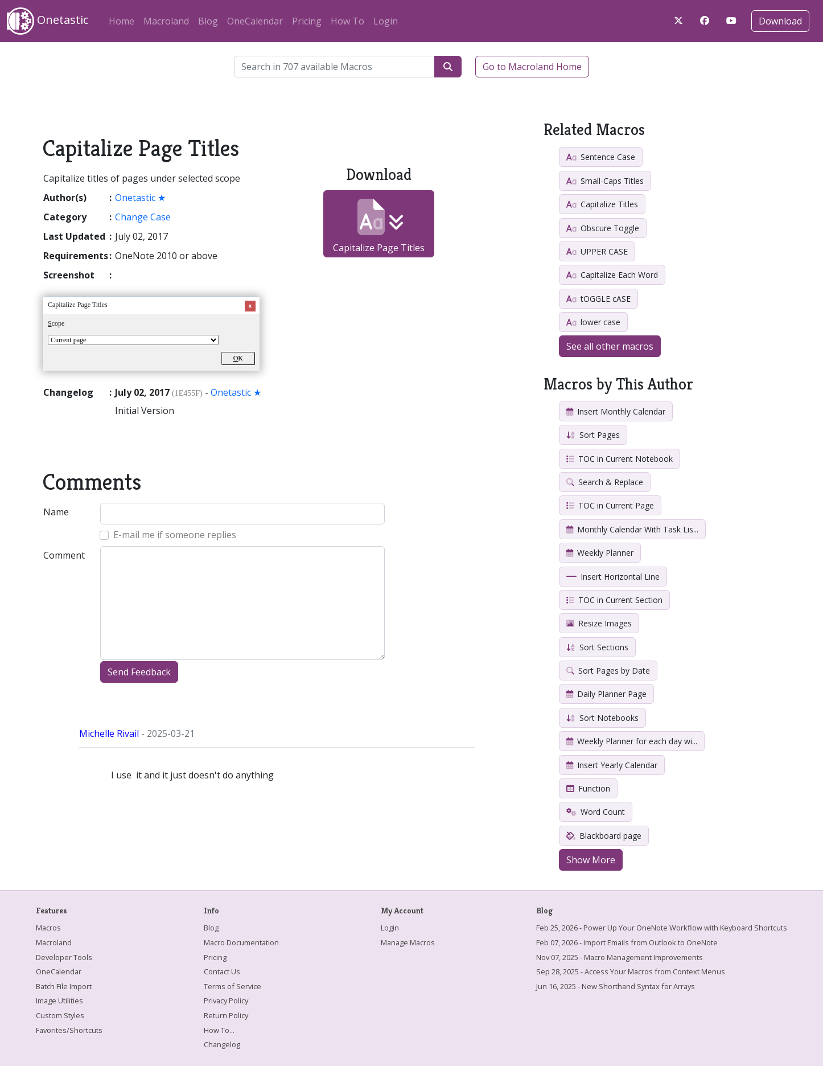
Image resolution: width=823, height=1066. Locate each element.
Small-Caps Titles (605, 180)
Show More (590, 860)
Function (588, 788)
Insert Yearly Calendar (611, 765)
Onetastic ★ (140, 197)
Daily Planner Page (606, 693)
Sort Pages (593, 434)
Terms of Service (232, 986)
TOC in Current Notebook (619, 458)
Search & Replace (604, 482)
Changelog (222, 1044)
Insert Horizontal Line (613, 576)
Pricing (307, 21)
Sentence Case (600, 156)
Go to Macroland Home (532, 66)
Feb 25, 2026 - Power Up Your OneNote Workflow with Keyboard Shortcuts (661, 927)
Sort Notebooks (602, 717)
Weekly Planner (599, 552)
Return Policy (226, 1015)
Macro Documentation (241, 942)
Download (780, 21)
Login (385, 21)
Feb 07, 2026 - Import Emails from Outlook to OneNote (627, 942)
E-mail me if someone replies (174, 534)
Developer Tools (64, 957)
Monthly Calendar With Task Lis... (632, 529)
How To (347, 21)
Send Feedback (139, 672)
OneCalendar (255, 21)
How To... (219, 1030)
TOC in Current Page (610, 505)
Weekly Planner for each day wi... (631, 741)
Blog (208, 21)
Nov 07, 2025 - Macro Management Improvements (619, 957)
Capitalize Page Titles (379, 226)
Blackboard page (603, 835)
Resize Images (599, 623)
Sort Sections (597, 647)
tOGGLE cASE (598, 298)
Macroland (166, 21)
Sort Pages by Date (608, 670)
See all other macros (609, 346)
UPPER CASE (597, 251)
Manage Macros (408, 942)
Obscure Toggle (602, 228)
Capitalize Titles (602, 204)
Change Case (143, 217)
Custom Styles (60, 1015)
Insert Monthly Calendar (615, 411)
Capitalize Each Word (612, 274)
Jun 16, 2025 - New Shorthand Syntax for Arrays (615, 986)
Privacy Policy (226, 1000)
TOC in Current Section (614, 599)
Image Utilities (59, 1000)
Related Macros (594, 130)
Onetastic (47, 21)
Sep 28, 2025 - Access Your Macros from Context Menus (630, 971)
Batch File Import (64, 986)
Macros (48, 927)
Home (121, 21)
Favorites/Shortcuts (69, 1030)
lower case (593, 322)
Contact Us (222, 971)
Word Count (595, 811)
